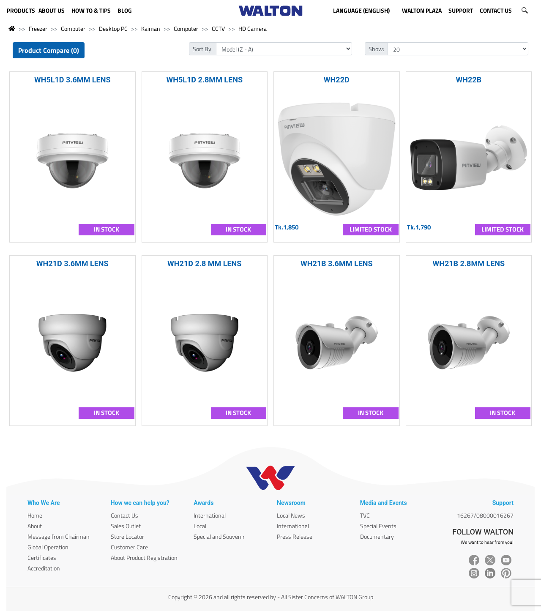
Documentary (377, 536)
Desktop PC (113, 28)
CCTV (218, 28)
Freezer (38, 28)
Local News (291, 515)
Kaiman (150, 28)
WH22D (337, 79)
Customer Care (129, 547)
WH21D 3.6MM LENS (72, 263)
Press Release (294, 536)
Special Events (378, 525)
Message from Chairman (58, 536)
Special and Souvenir (219, 536)
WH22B (468, 79)
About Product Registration (144, 557)
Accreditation (43, 568)
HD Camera (252, 28)
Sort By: (203, 48)
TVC (365, 515)
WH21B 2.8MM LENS (468, 263)
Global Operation (47, 547)
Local (200, 525)
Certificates (41, 557)
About (34, 525)
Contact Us (124, 515)
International (210, 515)
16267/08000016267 (485, 515)
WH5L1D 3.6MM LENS (72, 79)
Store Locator (127, 536)
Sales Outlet (126, 525)
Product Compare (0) (48, 50)
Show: (376, 48)
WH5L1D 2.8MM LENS (204, 79)
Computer (73, 28)
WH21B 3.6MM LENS (337, 263)
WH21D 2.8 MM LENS (204, 263)
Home (34, 515)
